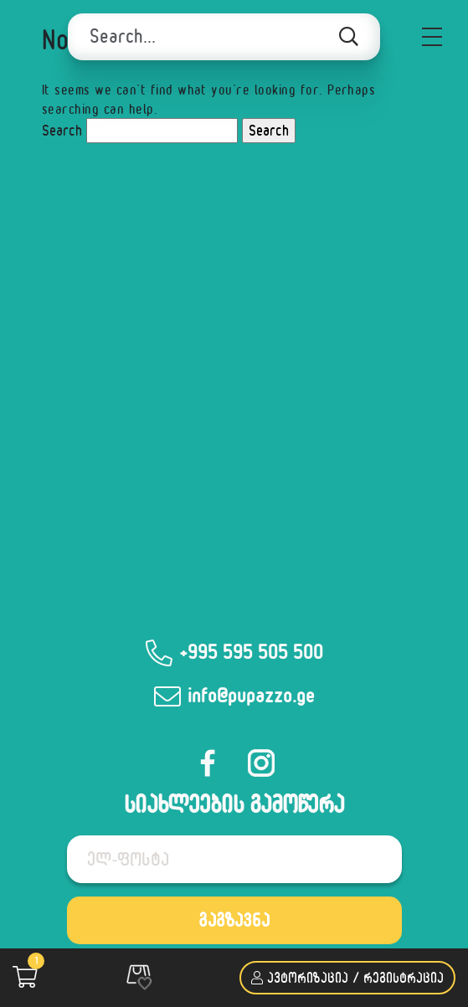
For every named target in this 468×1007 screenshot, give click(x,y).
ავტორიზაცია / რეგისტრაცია (347, 977)
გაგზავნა (234, 920)
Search (62, 130)
